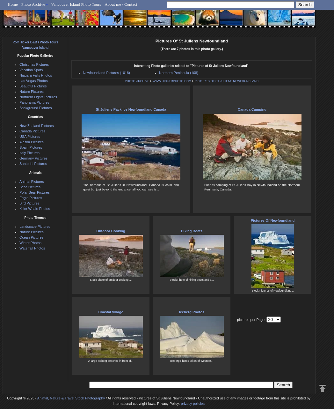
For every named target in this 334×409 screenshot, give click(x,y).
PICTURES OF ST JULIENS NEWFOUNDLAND (226, 81)
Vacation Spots (31, 70)
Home (13, 4)
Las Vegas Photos (33, 81)
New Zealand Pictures (36, 126)
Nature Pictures (31, 91)
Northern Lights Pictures (38, 97)
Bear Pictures (29, 187)
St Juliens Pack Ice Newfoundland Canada (131, 109)
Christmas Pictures (34, 64)
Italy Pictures (29, 153)
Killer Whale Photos (34, 209)
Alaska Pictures (31, 142)
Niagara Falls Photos (35, 75)
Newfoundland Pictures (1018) (106, 73)
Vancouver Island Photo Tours (76, 4)
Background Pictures (35, 108)
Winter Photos (30, 243)
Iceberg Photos (191, 312)
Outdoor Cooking (110, 231)
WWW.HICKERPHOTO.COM (172, 81)
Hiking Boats (191, 231)
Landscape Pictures (34, 226)
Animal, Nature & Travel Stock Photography (71, 398)
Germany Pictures (33, 158)
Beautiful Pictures (33, 86)
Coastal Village (110, 312)
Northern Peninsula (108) (178, 73)
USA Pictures (29, 136)
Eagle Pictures (30, 198)
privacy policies (193, 403)
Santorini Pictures (33, 164)
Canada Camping (252, 109)
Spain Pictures (30, 147)
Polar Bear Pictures (34, 192)
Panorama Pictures (34, 102)
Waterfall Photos (32, 248)
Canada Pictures (32, 131)
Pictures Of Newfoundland (273, 220)
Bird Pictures (29, 203)
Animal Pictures (31, 181)
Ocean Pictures (31, 237)
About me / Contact (121, 4)
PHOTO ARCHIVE (137, 81)
